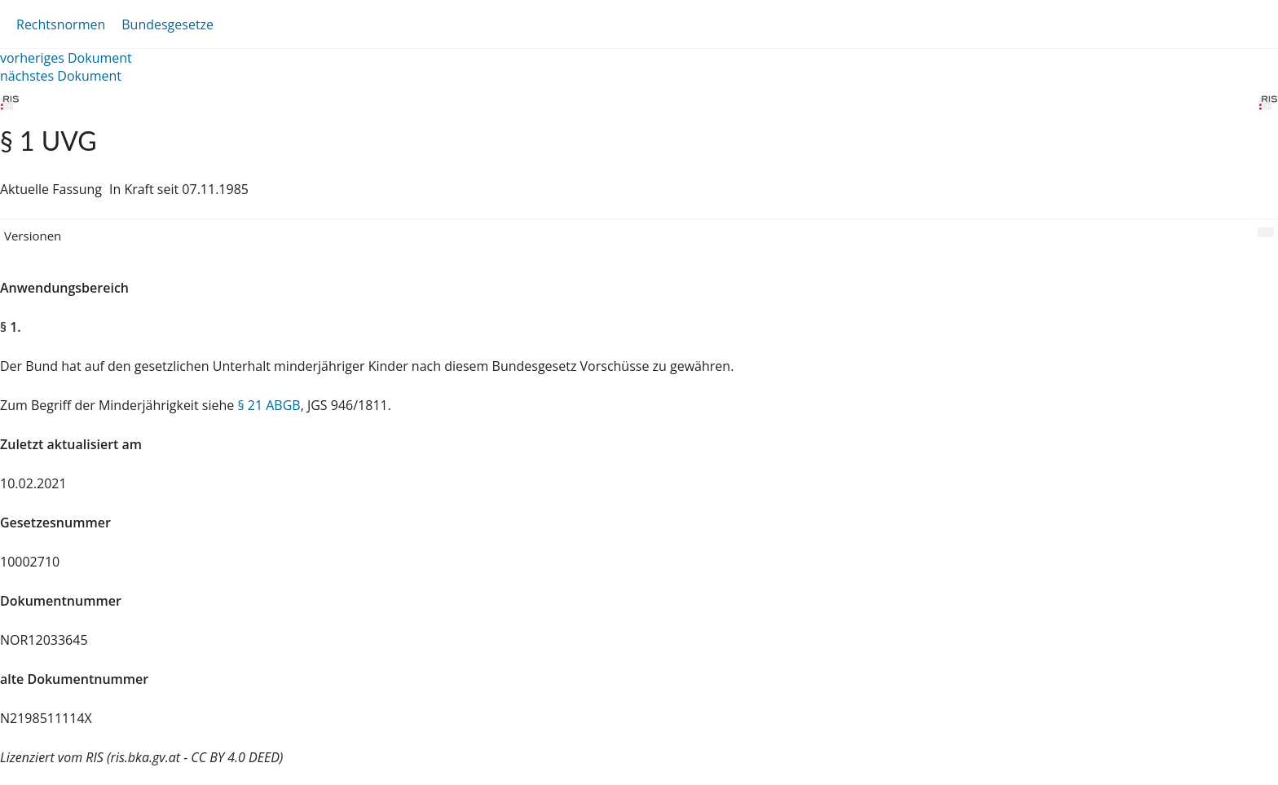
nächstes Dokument (60, 76)
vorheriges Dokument (66, 58)
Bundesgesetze (167, 24)
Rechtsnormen (60, 24)
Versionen (32, 235)
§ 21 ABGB (268, 405)
